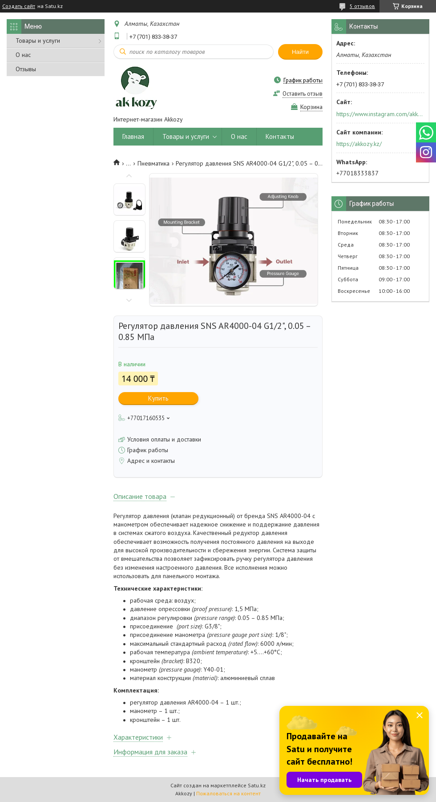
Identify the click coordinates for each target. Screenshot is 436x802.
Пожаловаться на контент (228, 793)
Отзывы (26, 69)
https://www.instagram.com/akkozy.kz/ (379, 114)
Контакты (280, 136)
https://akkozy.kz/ (359, 144)
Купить (158, 398)
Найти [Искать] (300, 52)
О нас (23, 55)
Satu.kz (257, 785)
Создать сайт (18, 6)
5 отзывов (362, 6)
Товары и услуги (38, 40)
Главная (133, 136)
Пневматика (153, 163)
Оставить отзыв (303, 93)
